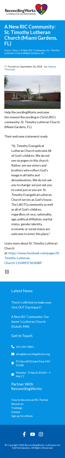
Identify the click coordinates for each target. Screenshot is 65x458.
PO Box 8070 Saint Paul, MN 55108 (33, 363)
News (16, 50)
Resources (17, 403)
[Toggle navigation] (58, 10)
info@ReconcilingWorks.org (33, 354)
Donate (15, 411)
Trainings (16, 407)
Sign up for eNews (22, 415)
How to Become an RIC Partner (30, 399)
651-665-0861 (25, 346)
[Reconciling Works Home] (26, 10)
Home (7, 50)
